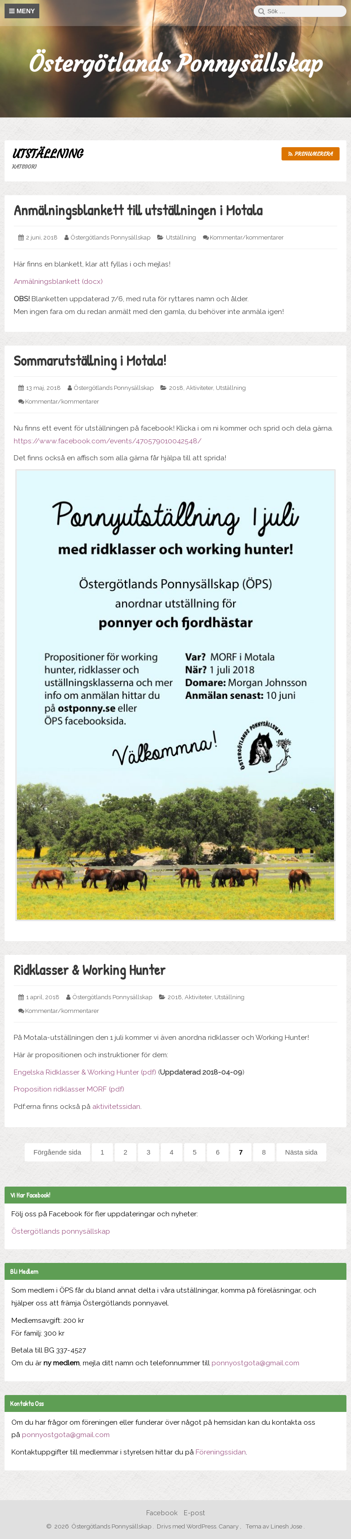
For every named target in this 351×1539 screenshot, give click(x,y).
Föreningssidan (221, 1452)
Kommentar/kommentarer (247, 237)
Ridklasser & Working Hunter (89, 970)
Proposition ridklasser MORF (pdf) (69, 1089)
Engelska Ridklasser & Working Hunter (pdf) (85, 1072)
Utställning (181, 237)
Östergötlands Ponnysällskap (175, 63)
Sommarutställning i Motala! (90, 360)
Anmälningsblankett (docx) (58, 281)
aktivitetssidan (116, 1106)
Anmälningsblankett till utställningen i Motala (138, 210)
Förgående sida (57, 1152)
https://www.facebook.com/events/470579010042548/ (108, 441)
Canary (229, 1526)
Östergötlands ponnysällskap (60, 1231)
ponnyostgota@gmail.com (255, 1363)
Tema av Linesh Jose (274, 1526)
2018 (176, 387)
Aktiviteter (199, 387)
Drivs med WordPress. (187, 1526)
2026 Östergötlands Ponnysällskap (100, 1526)
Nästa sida (301, 1152)
